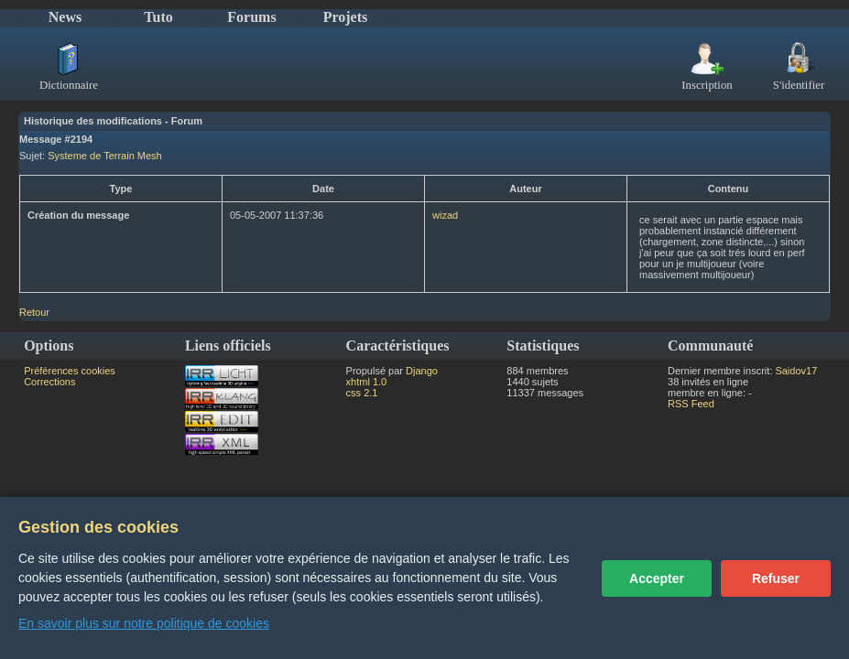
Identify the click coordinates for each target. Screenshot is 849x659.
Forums (251, 17)
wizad (445, 215)
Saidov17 (796, 370)
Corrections (49, 381)
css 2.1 (362, 392)
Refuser (776, 578)
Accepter (656, 578)
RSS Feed (691, 403)
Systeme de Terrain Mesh (105, 155)
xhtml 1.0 (366, 381)
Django (422, 370)
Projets (345, 17)
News (65, 17)
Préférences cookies (69, 370)
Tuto (158, 17)
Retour (34, 312)
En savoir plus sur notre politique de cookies (143, 623)
